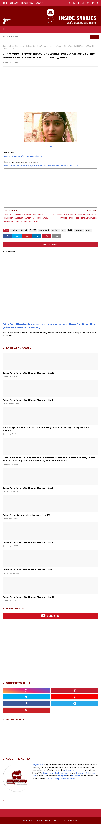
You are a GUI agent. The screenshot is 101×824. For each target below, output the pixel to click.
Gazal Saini (50, 147)
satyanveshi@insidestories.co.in (61, 778)
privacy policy (57, 820)
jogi (63, 230)
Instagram (62, 775)
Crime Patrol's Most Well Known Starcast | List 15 (28, 373)
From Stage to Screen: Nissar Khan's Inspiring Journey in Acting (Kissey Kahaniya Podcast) (46, 429)
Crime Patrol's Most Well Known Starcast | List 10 (28, 597)
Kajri (70, 230)
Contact (14, 3)
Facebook (75, 775)
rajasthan (79, 230)
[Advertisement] (50, 91)
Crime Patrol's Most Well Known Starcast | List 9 (28, 542)
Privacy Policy (27, 3)
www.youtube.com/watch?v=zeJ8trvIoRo (23, 156)
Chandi (24, 230)
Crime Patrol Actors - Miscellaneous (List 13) (26, 515)
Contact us (46, 820)
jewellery (55, 230)
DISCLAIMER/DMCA (70, 820)
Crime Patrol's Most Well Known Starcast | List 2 (28, 488)
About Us (40, 3)
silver (11, 46)
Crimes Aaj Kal (70, 770)
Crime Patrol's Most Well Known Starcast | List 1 (28, 400)
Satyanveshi (37, 764)
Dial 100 (33, 230)
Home (5, 3)
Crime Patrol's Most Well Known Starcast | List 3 (28, 569)
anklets (14, 230)
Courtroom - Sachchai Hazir (55, 773)
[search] (44, 37)
